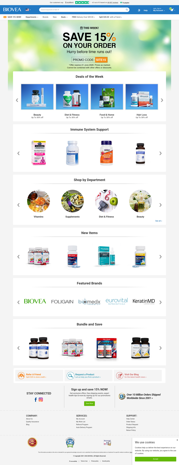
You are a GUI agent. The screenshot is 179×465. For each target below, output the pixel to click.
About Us (29, 419)
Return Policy (131, 430)
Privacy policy (95, 461)
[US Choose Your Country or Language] (28, 9)
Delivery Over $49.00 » (83, 17)
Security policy (106, 461)
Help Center (130, 419)
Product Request (132, 424)
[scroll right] (162, 100)
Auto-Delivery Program (84, 427)
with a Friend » (110, 17)
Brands (45, 17)
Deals (64, 17)
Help (145, 10)
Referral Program (82, 424)
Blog (27, 424)
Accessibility (73, 461)
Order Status (130, 422)
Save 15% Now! (12, 17)
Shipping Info (131, 427)
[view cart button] (173, 10)
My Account (80, 419)
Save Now (89, 403)
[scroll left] (17, 100)
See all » (158, 221)
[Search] (126, 10)
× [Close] (177, 440)
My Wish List (80, 422)
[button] (18, 205)
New (55, 17)
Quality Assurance (32, 422)
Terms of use (84, 461)
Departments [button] (32, 17)
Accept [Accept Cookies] (155, 459)
